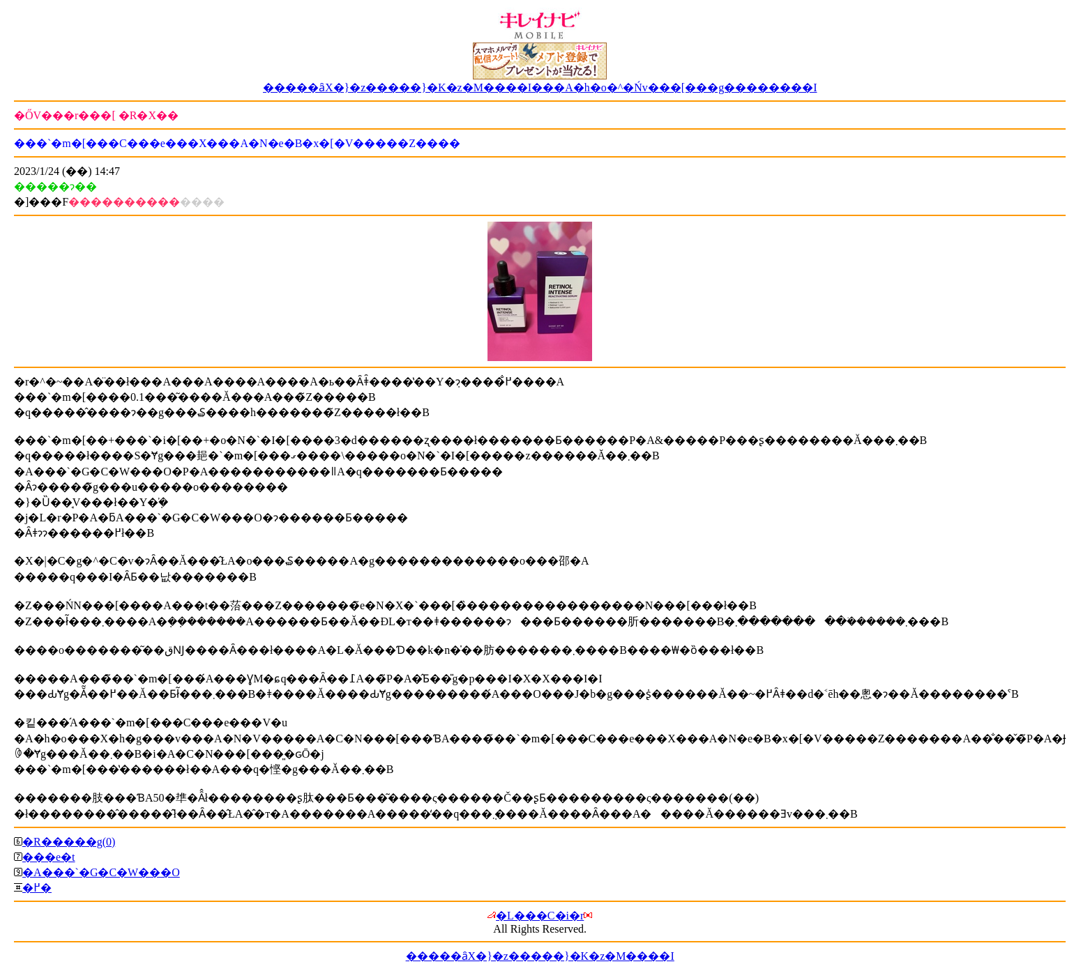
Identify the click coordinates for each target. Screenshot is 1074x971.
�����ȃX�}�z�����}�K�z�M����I (540, 956)
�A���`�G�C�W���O (101, 872)
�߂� (37, 888)
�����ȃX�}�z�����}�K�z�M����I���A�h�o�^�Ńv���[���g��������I (540, 87)
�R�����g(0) (68, 842)
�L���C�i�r (540, 916)
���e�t (48, 857)
